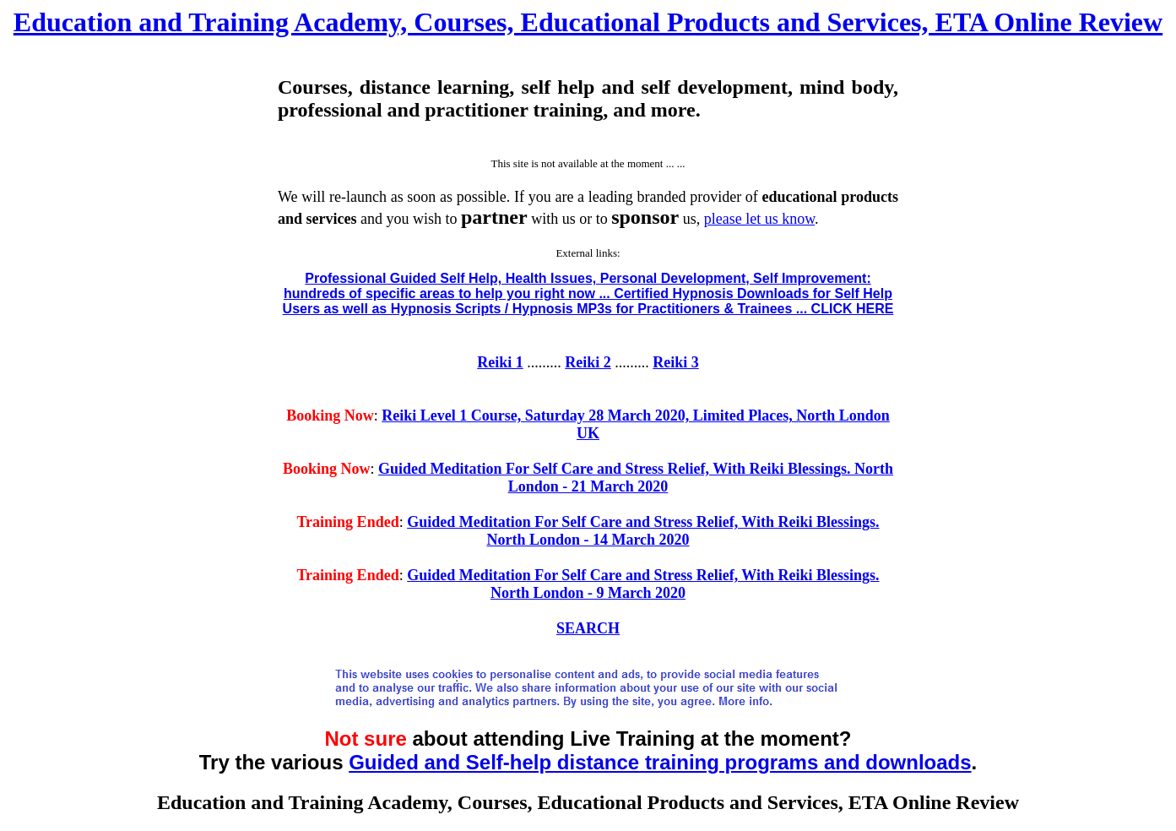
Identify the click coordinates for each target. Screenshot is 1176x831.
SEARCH (588, 628)
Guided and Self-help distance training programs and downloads (660, 762)
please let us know (759, 218)
